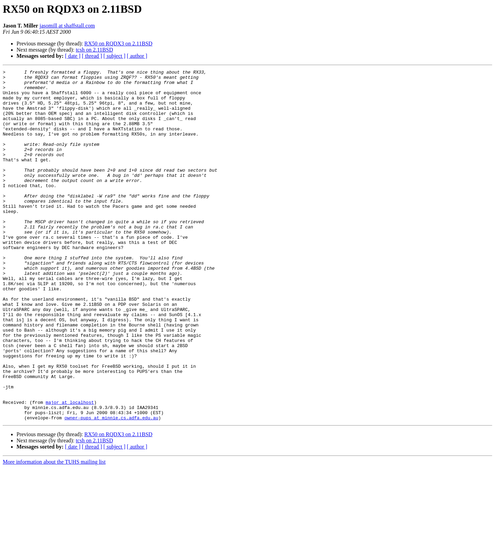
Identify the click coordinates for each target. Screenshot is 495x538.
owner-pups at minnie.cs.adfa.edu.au (111, 488)
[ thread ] (92, 56)
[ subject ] (114, 56)
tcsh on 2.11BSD (94, 50)
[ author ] (137, 56)
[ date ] (72, 56)
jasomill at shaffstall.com (67, 26)
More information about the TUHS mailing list (54, 532)
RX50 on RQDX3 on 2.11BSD (118, 43)
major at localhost (70, 469)
